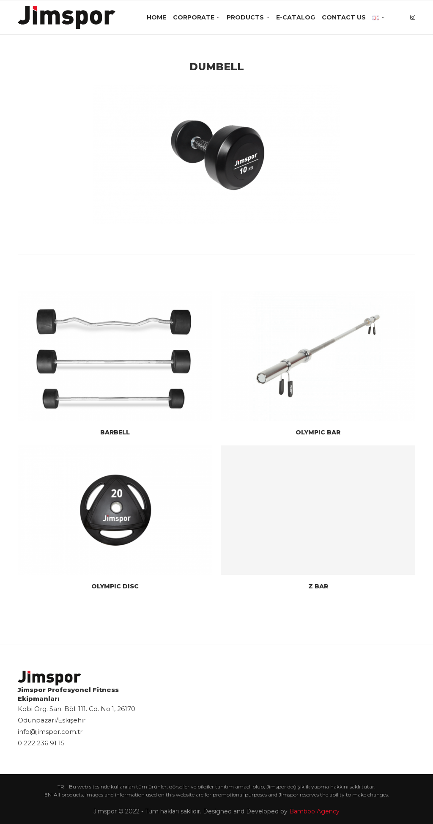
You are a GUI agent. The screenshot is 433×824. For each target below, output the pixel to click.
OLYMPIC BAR (318, 432)
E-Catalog (295, 17)
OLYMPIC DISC (115, 586)
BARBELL (115, 432)
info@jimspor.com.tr (50, 732)
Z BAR (318, 586)
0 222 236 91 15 (41, 743)
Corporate (193, 17)
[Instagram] (412, 17)
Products (245, 17)
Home (156, 17)
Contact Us (344, 17)
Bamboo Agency (314, 811)
